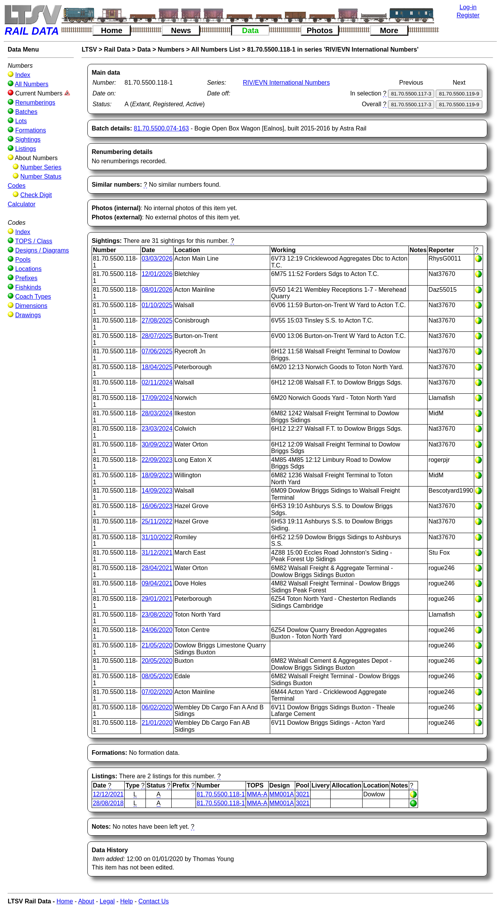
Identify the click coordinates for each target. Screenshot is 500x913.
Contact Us (153, 901)
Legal (107, 901)
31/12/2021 (157, 552)
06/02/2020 (157, 707)
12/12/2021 (108, 794)
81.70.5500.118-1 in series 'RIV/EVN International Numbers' (332, 49)
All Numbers (31, 84)
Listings (25, 148)
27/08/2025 (157, 320)
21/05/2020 (157, 645)
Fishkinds (28, 287)
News (181, 30)
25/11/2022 (157, 521)
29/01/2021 (157, 598)
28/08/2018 (108, 803)
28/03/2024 (157, 413)
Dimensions (31, 306)
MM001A (281, 794)
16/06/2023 (157, 506)
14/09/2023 (157, 490)
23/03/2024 (157, 428)
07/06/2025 (157, 351)
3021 (303, 794)
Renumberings (35, 102)
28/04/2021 (157, 568)
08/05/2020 (157, 676)
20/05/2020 (157, 660)
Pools (22, 259)
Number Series (41, 167)
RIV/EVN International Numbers (286, 82)
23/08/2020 (157, 614)
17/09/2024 (157, 398)
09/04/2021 (157, 583)
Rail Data (117, 49)
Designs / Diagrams (42, 250)
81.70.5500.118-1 (221, 794)
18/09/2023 (157, 475)
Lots (21, 121)
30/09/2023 (157, 444)
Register (468, 15)
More (389, 30)
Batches (26, 112)
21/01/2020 (157, 722)
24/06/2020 (157, 630)
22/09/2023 (157, 459)
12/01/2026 (157, 274)
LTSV (89, 49)
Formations (30, 130)
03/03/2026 (157, 258)
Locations (28, 269)
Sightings (27, 139)
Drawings (28, 315)
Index (22, 75)
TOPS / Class (33, 241)
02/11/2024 (157, 382)
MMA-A (257, 794)
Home (111, 30)
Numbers (171, 49)
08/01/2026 (157, 289)
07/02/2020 (157, 692)
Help (126, 901)
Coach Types (33, 296)
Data (250, 30)
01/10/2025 (157, 305)
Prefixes (26, 278)
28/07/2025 (157, 336)
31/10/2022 (157, 537)
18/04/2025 (157, 367)
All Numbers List (215, 49)
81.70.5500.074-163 (161, 128)
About (86, 901)
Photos (320, 30)
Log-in (468, 7)
